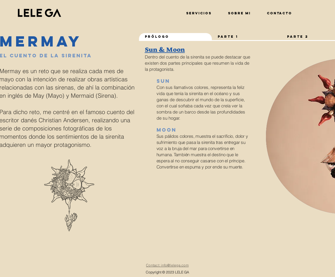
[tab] (175, 37)
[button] (279, 10)
